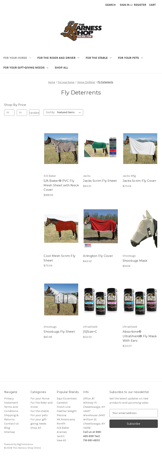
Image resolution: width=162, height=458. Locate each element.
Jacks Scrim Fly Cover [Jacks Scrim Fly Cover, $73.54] (139, 181)
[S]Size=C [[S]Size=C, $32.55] (90, 331)
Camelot (62, 402)
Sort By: (50, 112)
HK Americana (66, 419)
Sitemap (9, 432)
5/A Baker (63, 427)
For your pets (130, 58)
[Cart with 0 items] (152, 5)
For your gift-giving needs (25, 67)
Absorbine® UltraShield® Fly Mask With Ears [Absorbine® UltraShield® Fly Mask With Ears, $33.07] (140, 336)
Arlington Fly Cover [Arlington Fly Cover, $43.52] (98, 256)
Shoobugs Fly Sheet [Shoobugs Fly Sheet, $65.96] (59, 331)
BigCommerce (25, 444)
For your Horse (17, 58)
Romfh (61, 423)
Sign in (124, 5)
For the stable (98, 58)
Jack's (61, 436)
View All (61, 440)
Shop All (61, 67)
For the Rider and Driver (58, 58)
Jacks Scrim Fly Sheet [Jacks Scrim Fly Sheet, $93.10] (100, 181)
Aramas (62, 432)
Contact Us (11, 423)
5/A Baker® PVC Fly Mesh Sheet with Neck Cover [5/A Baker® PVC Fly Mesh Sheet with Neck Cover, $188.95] (61, 185)
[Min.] (9, 112)
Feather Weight (67, 411)
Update (34, 112)
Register (140, 5)
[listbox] (70, 112)
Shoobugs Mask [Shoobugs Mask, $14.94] (135, 260)
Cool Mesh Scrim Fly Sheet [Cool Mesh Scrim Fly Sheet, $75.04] (59, 258)
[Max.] (22, 112)
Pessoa (61, 415)
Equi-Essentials (67, 398)
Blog (7, 427)
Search (110, 5)
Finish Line (63, 407)
